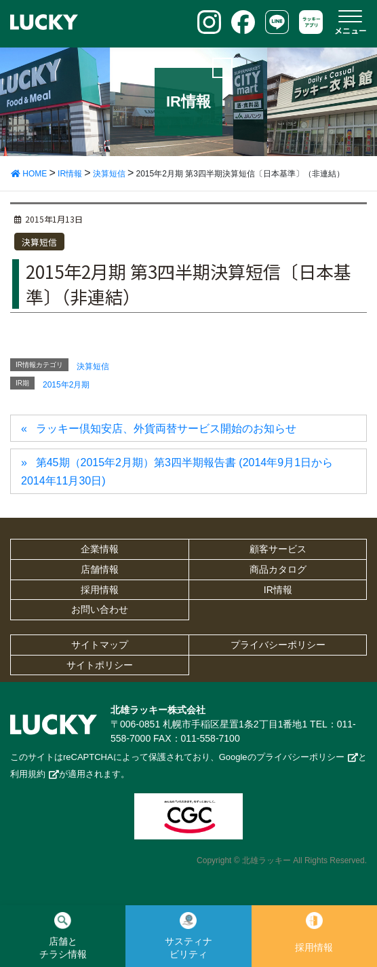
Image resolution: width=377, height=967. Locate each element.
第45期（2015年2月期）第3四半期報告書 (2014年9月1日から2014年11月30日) (177, 471)
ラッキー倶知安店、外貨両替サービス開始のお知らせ (166, 428)
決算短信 (39, 241)
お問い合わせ (99, 609)
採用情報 (100, 589)
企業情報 (100, 549)
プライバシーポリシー (278, 644)
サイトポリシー (99, 665)
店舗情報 (100, 569)
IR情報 (278, 589)
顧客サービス (278, 549)
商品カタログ (278, 569)
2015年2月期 (66, 385)
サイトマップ (99, 644)
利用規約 (27, 774)
